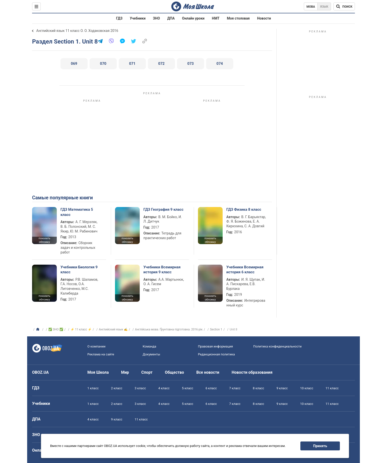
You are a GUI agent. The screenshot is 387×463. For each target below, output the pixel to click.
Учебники (138, 18)
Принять (320, 446)
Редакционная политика (216, 354)
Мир (125, 372)
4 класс (164, 388)
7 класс (235, 388)
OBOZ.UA (40, 372)
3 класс (140, 388)
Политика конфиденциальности (277, 346)
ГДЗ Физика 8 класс (243, 209)
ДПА (171, 18)
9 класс (282, 388)
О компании (96, 346)
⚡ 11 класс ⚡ (81, 329)
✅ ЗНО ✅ (55, 329)
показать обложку (44, 240)
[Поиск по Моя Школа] (344, 6)
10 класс (306, 388)
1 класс (93, 388)
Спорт (147, 372)
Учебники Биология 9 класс (78, 269)
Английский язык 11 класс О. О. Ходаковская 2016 (77, 31)
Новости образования (252, 372)
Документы (151, 354)
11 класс (332, 388)
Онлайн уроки (193, 18)
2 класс (116, 388)
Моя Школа (98, 372)
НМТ (216, 18)
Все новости (207, 372)
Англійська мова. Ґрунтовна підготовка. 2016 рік (169, 329)
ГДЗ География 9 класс (163, 209)
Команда (149, 346)
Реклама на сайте (100, 354)
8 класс (258, 388)
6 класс (211, 388)
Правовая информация (215, 346)
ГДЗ (119, 18)
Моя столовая (238, 18)
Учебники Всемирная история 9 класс (162, 269)
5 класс (187, 388)
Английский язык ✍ (113, 329)
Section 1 (216, 329)
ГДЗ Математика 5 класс (76, 212)
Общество (174, 372)
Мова (311, 6)
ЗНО (156, 18)
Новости (264, 18)
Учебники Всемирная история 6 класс (245, 269)
